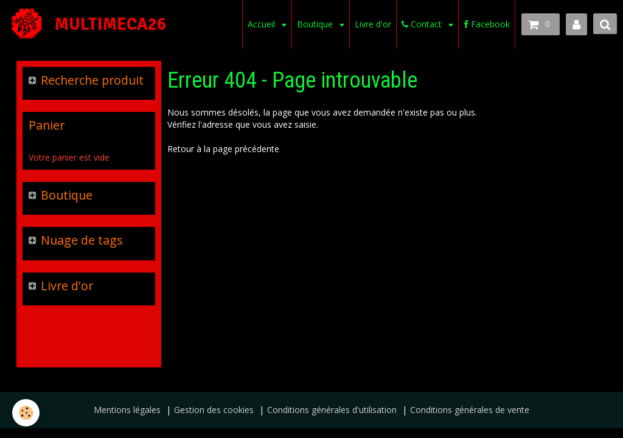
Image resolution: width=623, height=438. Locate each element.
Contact (423, 24)
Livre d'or (373, 24)
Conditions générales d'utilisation (332, 409)
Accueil (262, 24)
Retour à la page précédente (223, 149)
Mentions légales (127, 409)
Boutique (316, 24)
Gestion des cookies (214, 409)
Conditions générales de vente (469, 409)
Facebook (487, 24)
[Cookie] (26, 412)
